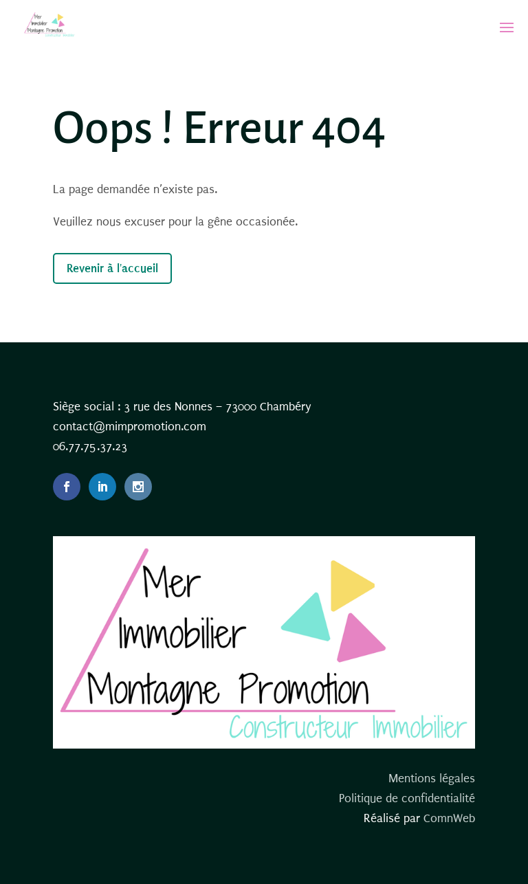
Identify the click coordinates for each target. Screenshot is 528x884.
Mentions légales (431, 778)
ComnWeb (449, 818)
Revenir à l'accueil (112, 268)
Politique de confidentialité (407, 798)
